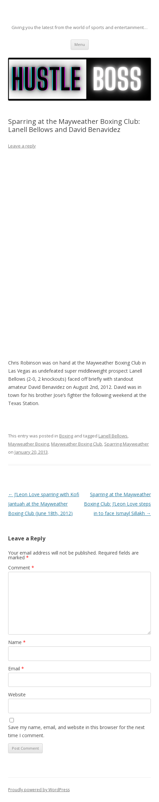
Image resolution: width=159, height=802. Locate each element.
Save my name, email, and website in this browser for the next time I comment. (76, 731)
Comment (21, 567)
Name (17, 642)
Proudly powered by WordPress (39, 790)
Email (16, 668)
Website (17, 694)
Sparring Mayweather (126, 444)
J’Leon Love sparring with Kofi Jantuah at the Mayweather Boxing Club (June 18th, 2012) (43, 503)
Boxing (66, 436)
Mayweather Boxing (28, 444)
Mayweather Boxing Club (76, 444)
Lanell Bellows (113, 436)
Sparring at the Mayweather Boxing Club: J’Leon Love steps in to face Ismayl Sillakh (117, 503)
